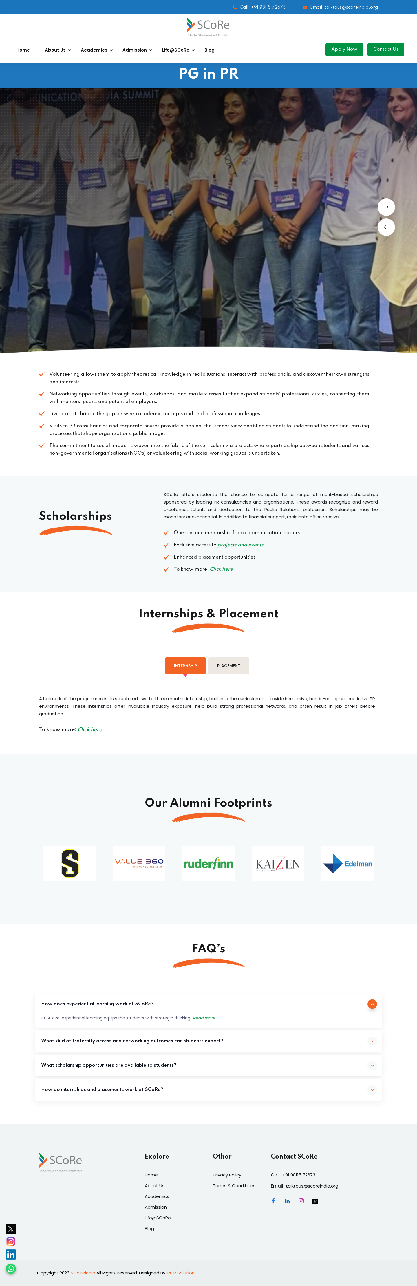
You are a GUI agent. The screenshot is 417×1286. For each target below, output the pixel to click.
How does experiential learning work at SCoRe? (97, 1004)
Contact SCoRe (294, 1157)
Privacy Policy (227, 1175)
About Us (55, 50)
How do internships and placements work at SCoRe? (102, 1089)
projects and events (240, 545)
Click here (221, 569)
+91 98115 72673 (298, 1175)
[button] (386, 227)
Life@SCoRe (175, 50)
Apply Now (344, 49)
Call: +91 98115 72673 (259, 7)
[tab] (185, 665)
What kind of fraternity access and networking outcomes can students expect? (132, 1041)
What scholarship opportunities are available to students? (108, 1065)
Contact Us (385, 49)
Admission (134, 50)
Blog (209, 50)
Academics (94, 50)
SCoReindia (83, 1273)
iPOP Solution (181, 1273)
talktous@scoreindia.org (312, 1186)
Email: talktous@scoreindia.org (340, 7)
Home (23, 50)
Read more (204, 1018)
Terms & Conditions (234, 1186)
